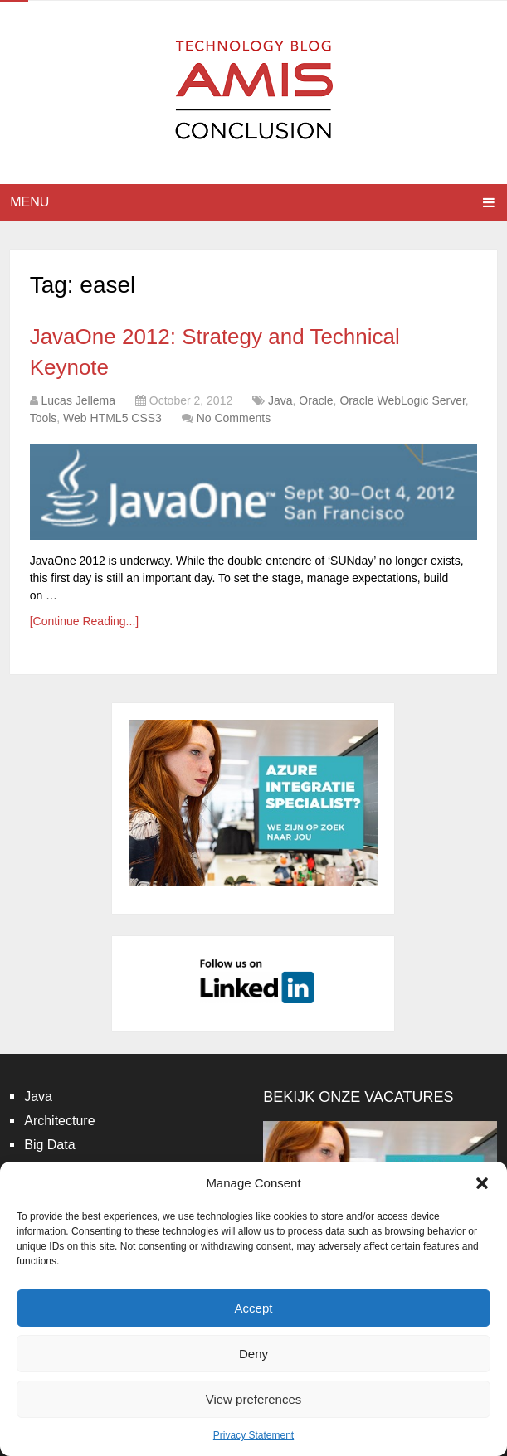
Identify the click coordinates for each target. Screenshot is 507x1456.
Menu (29, 202)
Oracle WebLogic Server (402, 400)
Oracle (316, 400)
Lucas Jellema (78, 400)
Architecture (59, 1121)
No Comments (234, 418)
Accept (254, 1308)
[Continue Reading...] (84, 621)
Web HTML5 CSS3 (112, 418)
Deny (253, 1354)
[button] (482, 1183)
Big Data (49, 1145)
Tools (43, 418)
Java (280, 400)
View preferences (254, 1399)
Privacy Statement (253, 1435)
